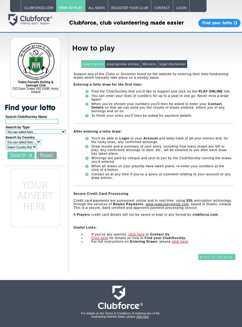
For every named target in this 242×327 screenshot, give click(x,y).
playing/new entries (123, 64)
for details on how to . (138, 238)
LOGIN (181, 8)
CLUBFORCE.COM (38, 8)
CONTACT (162, 8)
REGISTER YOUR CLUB (129, 8)
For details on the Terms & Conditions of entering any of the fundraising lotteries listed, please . (120, 315)
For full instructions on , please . (140, 241)
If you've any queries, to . (131, 234)
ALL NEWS (96, 8)
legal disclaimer (173, 64)
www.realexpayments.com (167, 204)
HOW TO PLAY (70, 8)
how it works (93, 64)
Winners (149, 64)
